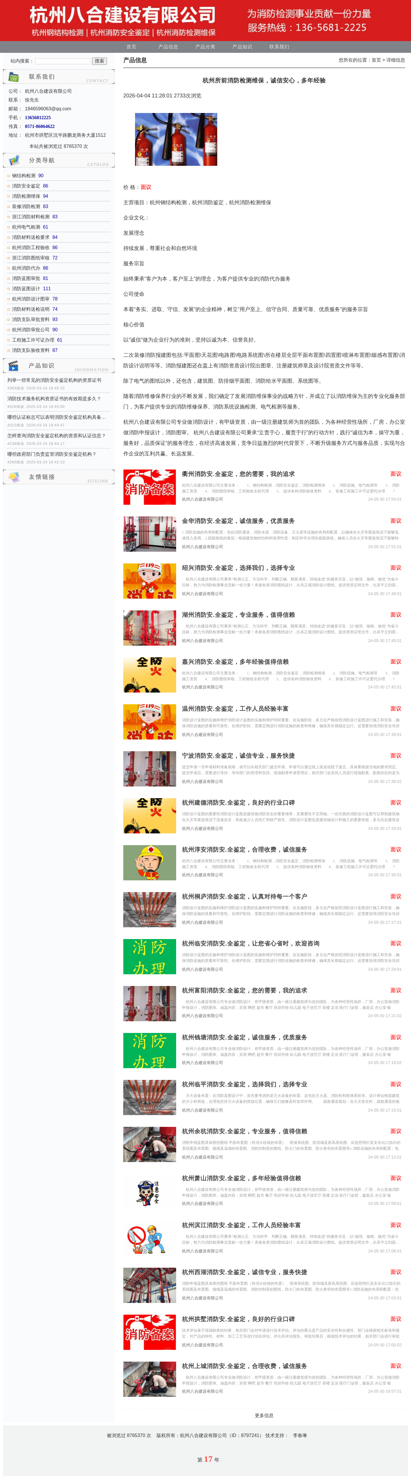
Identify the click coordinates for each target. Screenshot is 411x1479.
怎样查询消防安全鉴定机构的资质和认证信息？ (56, 435)
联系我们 (279, 46)
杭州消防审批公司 (31, 329)
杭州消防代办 (26, 268)
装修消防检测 (26, 206)
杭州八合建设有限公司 (202, 499)
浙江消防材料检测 (31, 216)
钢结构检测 (24, 175)
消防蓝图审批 (26, 278)
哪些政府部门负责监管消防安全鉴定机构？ (52, 454)
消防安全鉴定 (26, 185)
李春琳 (300, 1435)
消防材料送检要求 (31, 237)
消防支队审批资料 (31, 319)
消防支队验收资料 (31, 350)
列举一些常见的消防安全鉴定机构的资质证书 (54, 380)
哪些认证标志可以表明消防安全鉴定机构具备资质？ (58, 417)
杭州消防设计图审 (31, 298)
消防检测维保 (26, 196)
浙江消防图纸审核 (31, 257)
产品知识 (242, 46)
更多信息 (264, 1415)
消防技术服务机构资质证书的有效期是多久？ (54, 398)
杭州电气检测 (26, 226)
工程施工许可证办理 (33, 339)
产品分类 (205, 46)
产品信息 (168, 46)
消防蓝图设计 (26, 288)
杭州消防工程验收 (31, 247)
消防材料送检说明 (31, 309)
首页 (132, 46)
